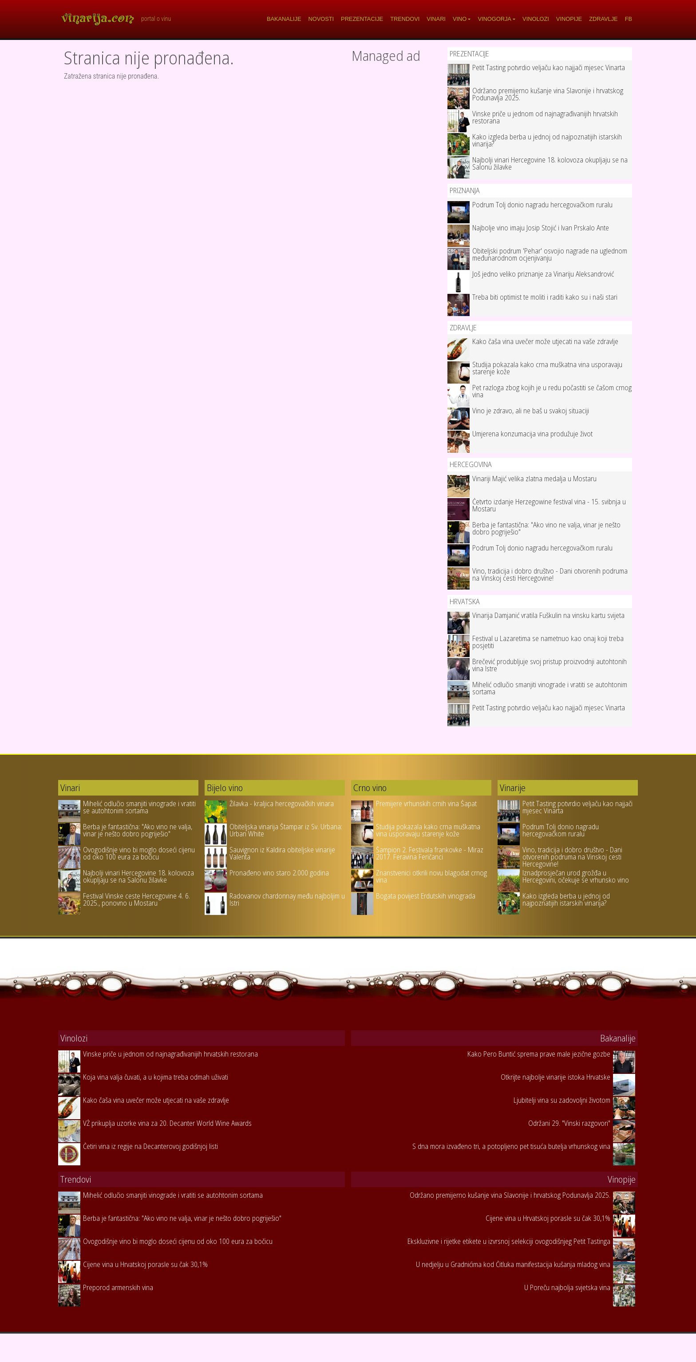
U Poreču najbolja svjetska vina (567, 1287)
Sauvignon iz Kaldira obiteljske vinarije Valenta (282, 853)
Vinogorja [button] (494, 19)
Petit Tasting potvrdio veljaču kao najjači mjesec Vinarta (548, 67)
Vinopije (569, 19)
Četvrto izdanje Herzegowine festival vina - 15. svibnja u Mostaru (549, 505)
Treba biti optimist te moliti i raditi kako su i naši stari (544, 297)
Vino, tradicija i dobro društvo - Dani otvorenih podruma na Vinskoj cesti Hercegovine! (550, 574)
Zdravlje (603, 19)
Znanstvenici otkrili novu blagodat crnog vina (431, 876)
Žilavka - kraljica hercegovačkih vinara (281, 803)
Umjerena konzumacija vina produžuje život (532, 434)
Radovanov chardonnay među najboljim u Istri (287, 899)
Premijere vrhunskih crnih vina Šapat (426, 803)
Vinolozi (535, 19)
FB (628, 19)
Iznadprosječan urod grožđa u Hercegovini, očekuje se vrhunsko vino (575, 876)
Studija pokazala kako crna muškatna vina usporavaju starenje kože (547, 368)
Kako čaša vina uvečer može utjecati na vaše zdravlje (545, 341)
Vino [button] (460, 19)
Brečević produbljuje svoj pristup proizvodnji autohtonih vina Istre (549, 665)
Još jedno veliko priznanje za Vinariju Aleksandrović (543, 274)
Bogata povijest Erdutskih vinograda (425, 896)
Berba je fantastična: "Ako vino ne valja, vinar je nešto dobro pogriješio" (546, 528)
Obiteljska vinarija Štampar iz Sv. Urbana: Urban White (285, 830)
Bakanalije (284, 19)
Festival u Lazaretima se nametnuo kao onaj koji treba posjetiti (548, 641)
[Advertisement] (396, 200)
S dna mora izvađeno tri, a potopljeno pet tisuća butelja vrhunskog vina (511, 1146)
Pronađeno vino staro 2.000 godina (279, 873)
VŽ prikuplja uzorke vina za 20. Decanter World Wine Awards (167, 1123)
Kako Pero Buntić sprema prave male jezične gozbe (538, 1054)
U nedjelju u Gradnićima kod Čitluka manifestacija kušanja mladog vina (513, 1264)
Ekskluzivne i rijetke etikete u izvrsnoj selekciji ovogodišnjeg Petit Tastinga (508, 1241)
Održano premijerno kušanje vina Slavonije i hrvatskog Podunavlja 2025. (547, 94)
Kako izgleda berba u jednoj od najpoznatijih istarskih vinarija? (547, 140)
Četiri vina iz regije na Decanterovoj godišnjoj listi (150, 1146)
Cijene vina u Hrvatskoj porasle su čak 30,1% (145, 1264)
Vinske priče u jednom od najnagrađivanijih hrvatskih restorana (545, 117)
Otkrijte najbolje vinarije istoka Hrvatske (555, 1077)
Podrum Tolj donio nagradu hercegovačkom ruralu (542, 205)
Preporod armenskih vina (118, 1287)
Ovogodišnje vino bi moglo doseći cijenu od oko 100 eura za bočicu (139, 853)
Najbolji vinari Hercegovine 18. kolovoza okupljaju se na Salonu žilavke (550, 163)
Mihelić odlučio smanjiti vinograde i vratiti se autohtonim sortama (549, 688)
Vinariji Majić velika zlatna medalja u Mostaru (534, 478)
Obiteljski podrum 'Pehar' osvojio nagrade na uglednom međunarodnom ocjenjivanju (549, 254)
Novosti (321, 19)
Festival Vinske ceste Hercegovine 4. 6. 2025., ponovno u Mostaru (136, 899)
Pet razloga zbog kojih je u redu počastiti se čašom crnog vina (552, 391)
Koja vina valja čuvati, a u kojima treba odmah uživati (155, 1077)
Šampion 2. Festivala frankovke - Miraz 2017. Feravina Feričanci (429, 853)
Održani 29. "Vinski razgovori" (569, 1123)
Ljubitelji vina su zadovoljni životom (562, 1100)
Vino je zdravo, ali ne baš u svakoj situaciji (530, 411)
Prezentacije (362, 19)
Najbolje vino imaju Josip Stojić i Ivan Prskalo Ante (540, 228)
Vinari (436, 19)
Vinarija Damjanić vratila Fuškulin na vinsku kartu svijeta (548, 615)
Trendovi (404, 19)
